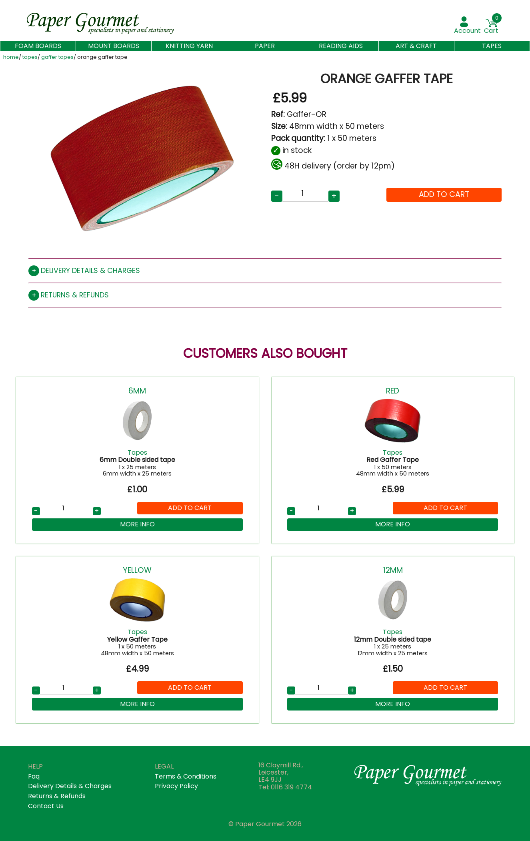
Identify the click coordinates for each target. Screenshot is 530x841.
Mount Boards (113, 45)
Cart (491, 30)
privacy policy (176, 786)
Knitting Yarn (189, 45)
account (467, 30)
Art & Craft (416, 45)
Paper (265, 45)
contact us (46, 806)
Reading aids (341, 45)
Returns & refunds (75, 295)
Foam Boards (38, 46)
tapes (30, 57)
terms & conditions (185, 776)
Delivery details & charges (90, 271)
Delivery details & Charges (70, 786)
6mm (137, 390)
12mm (393, 570)
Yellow (137, 570)
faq (34, 776)
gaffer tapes (57, 57)
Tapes (492, 45)
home (11, 57)
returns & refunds (57, 796)
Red (392, 390)
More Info (137, 524)
